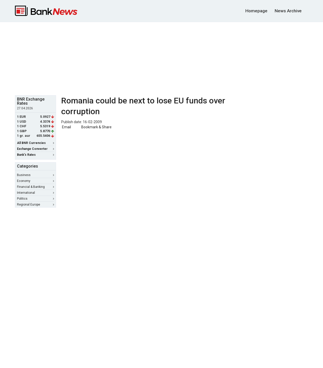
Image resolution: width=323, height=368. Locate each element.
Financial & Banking (35, 187)
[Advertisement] (161, 58)
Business (35, 175)
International (35, 193)
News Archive (288, 10)
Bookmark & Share (96, 127)
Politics (35, 198)
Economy (35, 181)
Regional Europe (35, 204)
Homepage (256, 10)
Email (66, 127)
